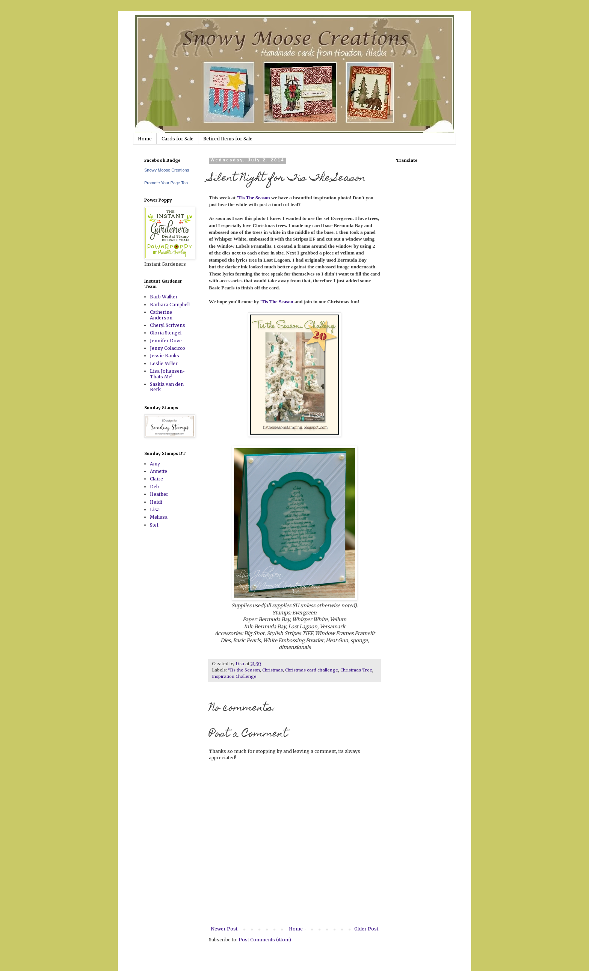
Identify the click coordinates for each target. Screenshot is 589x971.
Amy (155, 464)
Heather (159, 494)
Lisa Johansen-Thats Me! (167, 373)
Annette (158, 471)
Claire (156, 479)
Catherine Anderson (161, 314)
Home (145, 139)
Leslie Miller (164, 363)
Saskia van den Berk (167, 386)
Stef (154, 525)
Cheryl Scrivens (167, 325)
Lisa (155, 509)
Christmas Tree (356, 670)
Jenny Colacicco (167, 348)
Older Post (366, 929)
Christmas (272, 670)
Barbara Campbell (170, 304)
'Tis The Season (253, 197)
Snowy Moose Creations (166, 170)
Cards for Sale (177, 139)
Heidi (156, 502)
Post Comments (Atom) (265, 939)
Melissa (159, 517)
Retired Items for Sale (227, 139)
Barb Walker (164, 297)
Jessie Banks (164, 355)
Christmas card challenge (311, 670)
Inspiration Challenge (234, 676)
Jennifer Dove (166, 340)
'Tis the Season (244, 670)
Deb (154, 486)
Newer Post (224, 929)
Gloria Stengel (165, 333)
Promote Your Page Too (166, 183)
